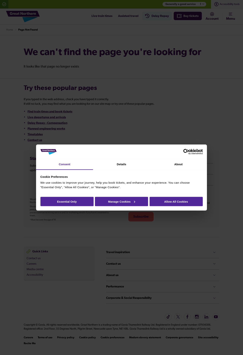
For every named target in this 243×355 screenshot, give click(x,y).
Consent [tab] (64, 164)
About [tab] (178, 164)
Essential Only (67, 201)
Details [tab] (121, 164)
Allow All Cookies (176, 201)
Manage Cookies (121, 201)
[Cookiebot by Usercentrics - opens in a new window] (186, 152)
